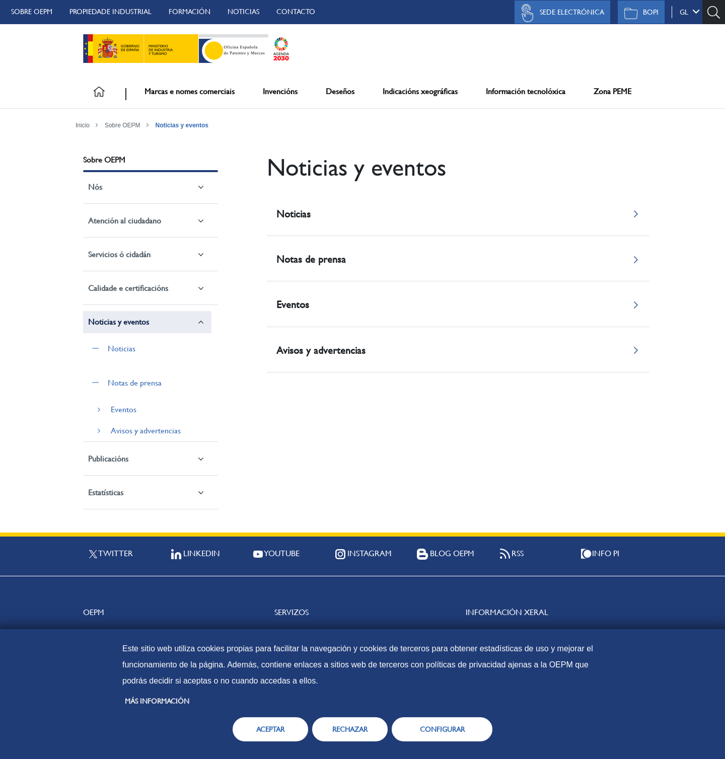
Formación (189, 12)
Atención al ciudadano (124, 220)
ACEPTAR (270, 729)
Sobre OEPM (31, 12)
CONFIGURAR (442, 729)
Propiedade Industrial (110, 12)
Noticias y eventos (182, 125)
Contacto (295, 12)
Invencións (280, 91)
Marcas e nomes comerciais (189, 91)
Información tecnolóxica (525, 91)
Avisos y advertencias (146, 430)
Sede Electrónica (560, 13)
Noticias (243, 12)
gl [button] (690, 11)
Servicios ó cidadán (119, 254)
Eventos (123, 409)
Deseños (340, 91)
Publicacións (108, 459)
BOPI (639, 13)
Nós (95, 187)
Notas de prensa (135, 383)
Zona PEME (612, 91)
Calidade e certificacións (128, 288)
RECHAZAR (350, 729)
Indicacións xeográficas (420, 91)
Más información (157, 701)
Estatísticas (105, 492)
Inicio (83, 125)
